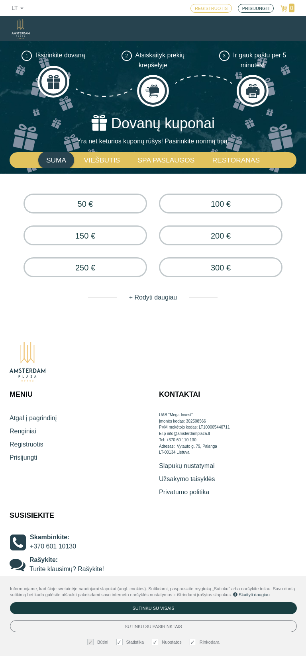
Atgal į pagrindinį (33, 418)
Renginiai (23, 431)
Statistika (131, 642)
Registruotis (26, 444)
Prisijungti (23, 457)
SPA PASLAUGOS (166, 160)
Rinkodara (206, 642)
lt (18, 8)
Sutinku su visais (153, 608)
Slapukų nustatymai (187, 465)
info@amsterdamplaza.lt (188, 433)
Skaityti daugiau (251, 594)
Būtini (98, 642)
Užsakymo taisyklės (187, 479)
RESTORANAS (236, 160)
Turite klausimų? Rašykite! (66, 569)
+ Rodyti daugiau (153, 297)
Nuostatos (168, 642)
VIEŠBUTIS (102, 160)
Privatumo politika (184, 492)
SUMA (56, 160)
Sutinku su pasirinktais (153, 626)
